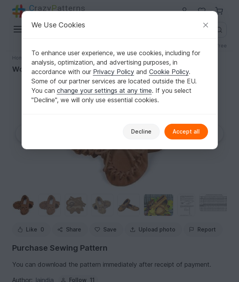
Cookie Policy (169, 72)
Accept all (186, 131)
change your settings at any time (104, 90)
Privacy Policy (113, 72)
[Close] (206, 24)
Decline (141, 131)
